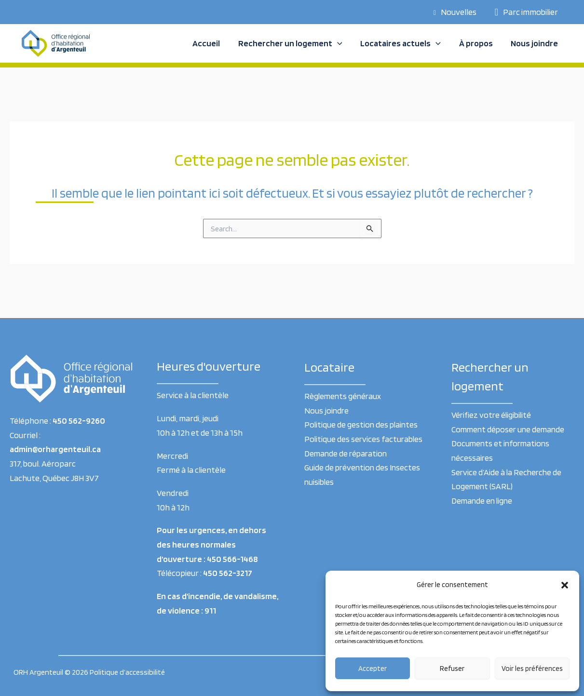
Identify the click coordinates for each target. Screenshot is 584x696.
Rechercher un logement (293, 43)
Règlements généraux (343, 396)
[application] (340, 43)
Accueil (209, 43)
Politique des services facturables (364, 439)
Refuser (452, 668)
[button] (565, 585)
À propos (477, 43)
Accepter (372, 668)
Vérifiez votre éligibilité (492, 415)
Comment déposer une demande (509, 429)
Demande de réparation (347, 453)
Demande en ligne (483, 500)
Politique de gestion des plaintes (362, 424)
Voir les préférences (532, 668)
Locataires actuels (402, 43)
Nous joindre (534, 43)
